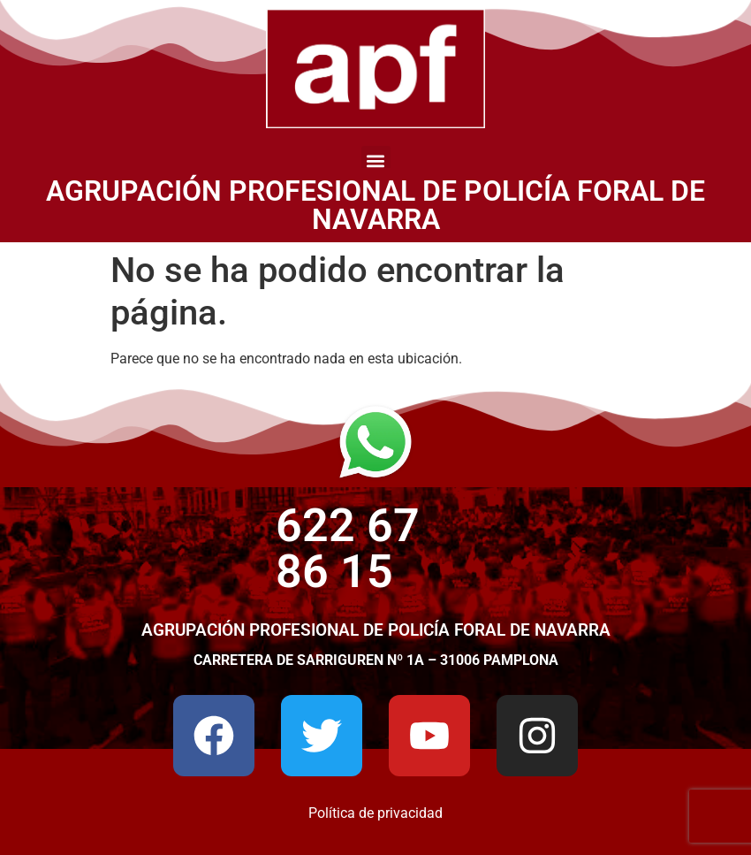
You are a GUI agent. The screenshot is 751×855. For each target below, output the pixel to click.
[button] (376, 160)
